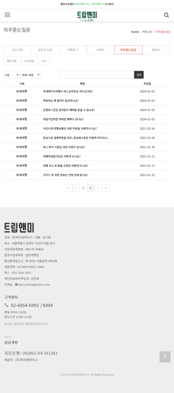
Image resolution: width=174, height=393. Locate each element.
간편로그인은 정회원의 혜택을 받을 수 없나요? (69, 110)
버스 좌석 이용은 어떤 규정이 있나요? (64, 147)
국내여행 (29, 61)
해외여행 (12, 61)
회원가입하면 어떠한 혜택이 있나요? (63, 119)
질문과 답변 (45, 50)
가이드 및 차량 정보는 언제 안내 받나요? (65, 175)
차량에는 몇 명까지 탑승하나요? (61, 100)
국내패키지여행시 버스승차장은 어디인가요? (68, 91)
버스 (44, 61)
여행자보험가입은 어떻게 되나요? (62, 156)
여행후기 (72, 50)
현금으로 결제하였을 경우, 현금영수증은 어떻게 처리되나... (76, 138)
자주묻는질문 (128, 50)
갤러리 (156, 50)
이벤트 (101, 50)
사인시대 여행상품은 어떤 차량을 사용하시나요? (70, 128)
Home (135, 32)
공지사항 (17, 50)
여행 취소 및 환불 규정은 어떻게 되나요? (65, 165)
